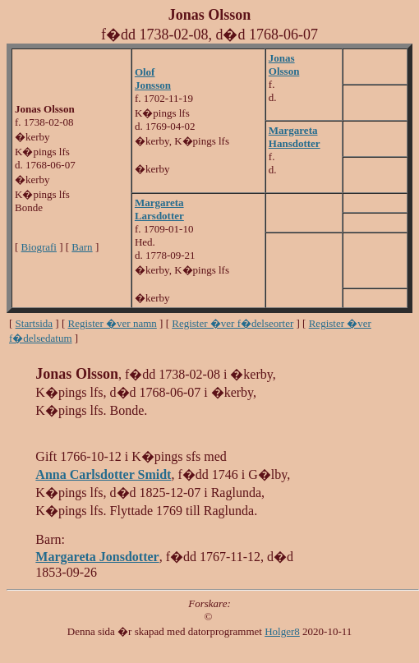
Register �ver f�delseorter (232, 323)
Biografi (39, 247)
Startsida (34, 323)
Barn (81, 247)
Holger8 (282, 631)
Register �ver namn (112, 323)
